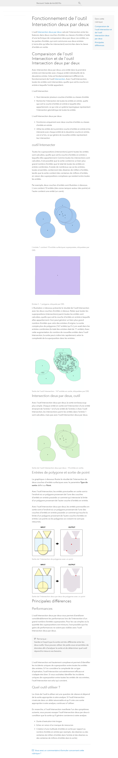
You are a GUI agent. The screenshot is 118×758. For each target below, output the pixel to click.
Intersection (60, 79)
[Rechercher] (79, 3)
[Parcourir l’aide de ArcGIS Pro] (56, 3)
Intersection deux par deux (50, 32)
